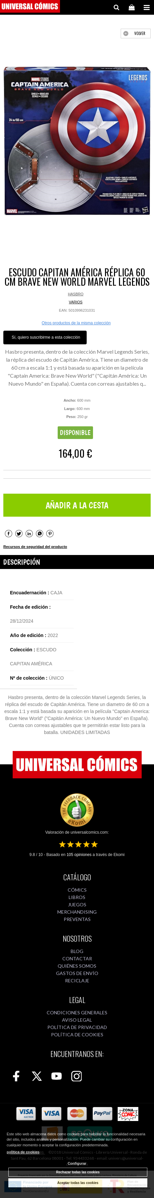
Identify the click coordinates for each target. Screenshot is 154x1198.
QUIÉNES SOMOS (77, 966)
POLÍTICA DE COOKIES (77, 1034)
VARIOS (76, 302)
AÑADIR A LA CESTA (77, 505)
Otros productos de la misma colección (76, 323)
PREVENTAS (77, 919)
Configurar (77, 1163)
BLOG (77, 951)
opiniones (79, 854)
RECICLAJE (77, 980)
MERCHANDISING (77, 912)
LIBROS (77, 897)
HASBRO (75, 294)
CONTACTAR (77, 958)
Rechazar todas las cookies (78, 1172)
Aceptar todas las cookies (77, 1183)
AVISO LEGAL (77, 1020)
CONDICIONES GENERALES (77, 1012)
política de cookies (23, 1152)
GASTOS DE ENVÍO (77, 973)
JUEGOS (77, 904)
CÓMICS (77, 890)
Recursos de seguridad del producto (35, 547)
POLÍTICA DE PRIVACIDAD (77, 1027)
